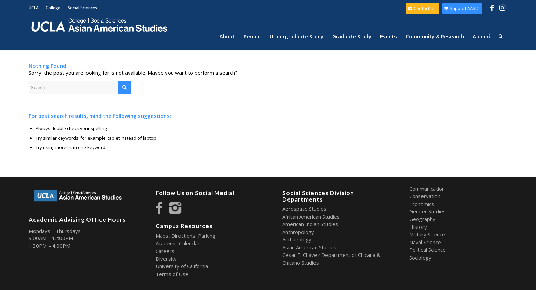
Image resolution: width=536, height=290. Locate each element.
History (418, 226)
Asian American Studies (309, 247)
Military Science (427, 234)
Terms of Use (172, 274)
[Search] (500, 36)
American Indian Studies (310, 224)
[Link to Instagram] (502, 8)
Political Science (427, 249)
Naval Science (425, 242)
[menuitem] (35, 8)
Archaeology (296, 239)
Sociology (420, 257)
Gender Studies (427, 211)
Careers (165, 251)
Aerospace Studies (304, 208)
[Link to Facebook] (492, 8)
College (53, 8)
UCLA (34, 8)
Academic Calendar (178, 243)
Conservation (424, 196)
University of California (182, 266)
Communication (427, 188)
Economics (421, 204)
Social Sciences (82, 8)
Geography (422, 219)
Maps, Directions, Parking (185, 235)
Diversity (166, 258)
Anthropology (298, 232)
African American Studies (311, 216)
